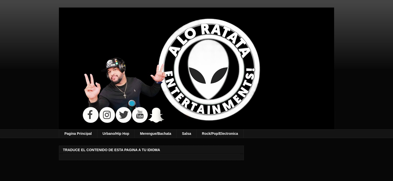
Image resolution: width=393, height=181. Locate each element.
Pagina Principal (78, 134)
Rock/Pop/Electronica (220, 134)
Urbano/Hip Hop (116, 134)
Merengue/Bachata (155, 134)
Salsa (186, 134)
